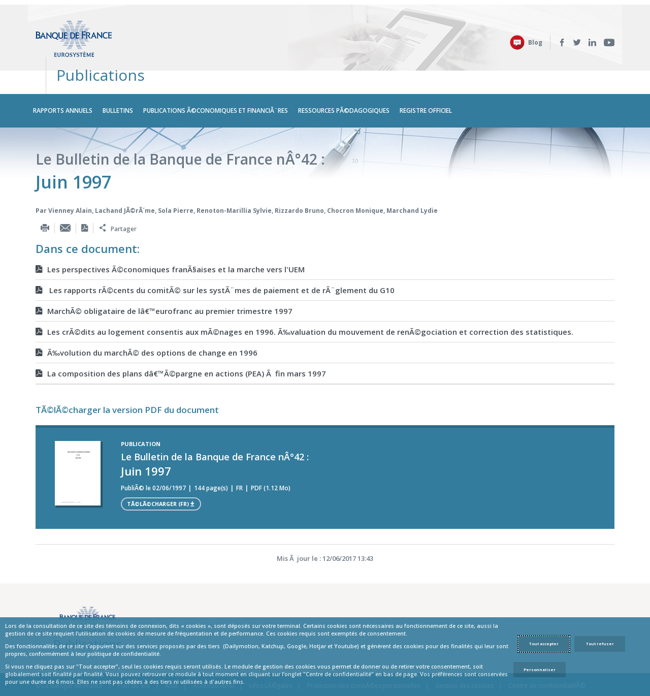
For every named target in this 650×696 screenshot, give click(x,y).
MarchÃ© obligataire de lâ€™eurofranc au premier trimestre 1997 (164, 283)
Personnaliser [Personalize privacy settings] (540, 669)
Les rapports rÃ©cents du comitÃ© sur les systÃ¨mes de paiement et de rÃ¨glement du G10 (215, 262)
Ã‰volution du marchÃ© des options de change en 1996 (146, 325)
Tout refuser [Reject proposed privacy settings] (600, 643)
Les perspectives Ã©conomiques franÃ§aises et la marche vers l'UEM (170, 241)
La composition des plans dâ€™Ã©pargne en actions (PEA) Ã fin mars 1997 (181, 345)
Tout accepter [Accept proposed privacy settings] (544, 643)
